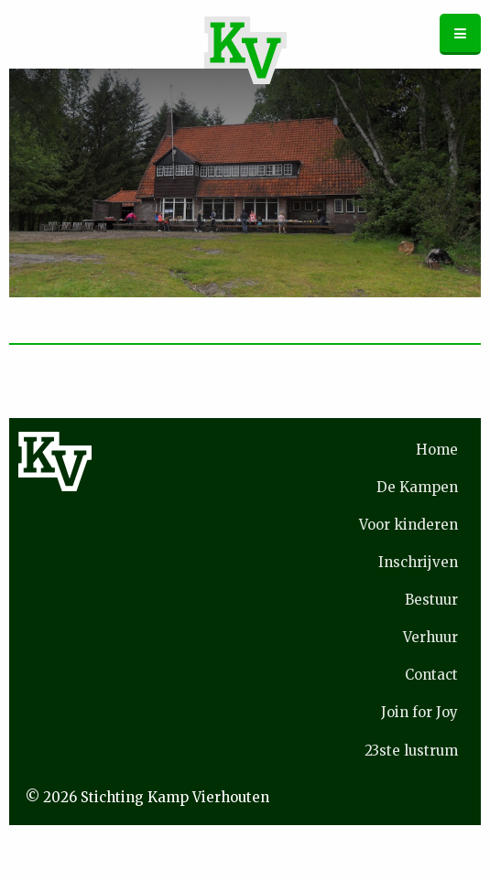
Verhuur (430, 637)
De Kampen (417, 487)
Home (437, 449)
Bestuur (431, 599)
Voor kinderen (408, 524)
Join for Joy (419, 712)
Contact (431, 674)
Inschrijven (418, 562)
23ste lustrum (411, 750)
